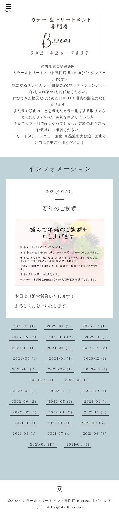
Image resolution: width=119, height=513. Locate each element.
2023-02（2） (26, 390)
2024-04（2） (95, 348)
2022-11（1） (62, 390)
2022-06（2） (24, 401)
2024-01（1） (61, 358)
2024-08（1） (60, 348)
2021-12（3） (96, 412)
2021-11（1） (25, 423)
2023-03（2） (78, 379)
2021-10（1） (59, 423)
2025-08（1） (60, 326)
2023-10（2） (25, 369)
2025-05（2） (24, 337)
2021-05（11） (43, 444)
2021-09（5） (94, 423)
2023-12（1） (96, 358)
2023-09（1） (61, 369)
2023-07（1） (96, 369)
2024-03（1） (26, 358)
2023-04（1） (42, 379)
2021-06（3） (96, 433)
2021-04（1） (78, 444)
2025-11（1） (25, 326)
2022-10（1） (95, 390)
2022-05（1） (61, 401)
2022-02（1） (26, 412)
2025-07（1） (95, 326)
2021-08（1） (25, 433)
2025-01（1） (97, 337)
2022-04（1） (97, 401)
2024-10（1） (24, 348)
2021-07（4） (60, 433)
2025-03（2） (61, 337)
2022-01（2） (61, 412)
